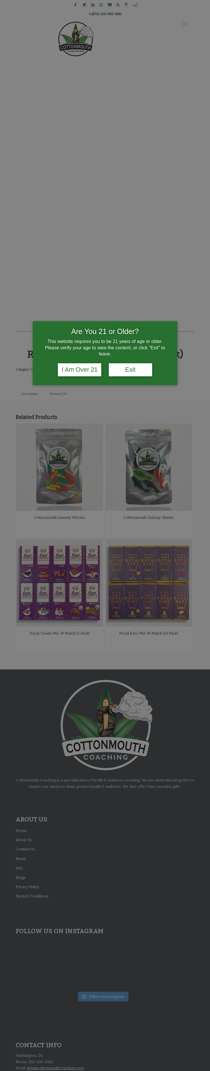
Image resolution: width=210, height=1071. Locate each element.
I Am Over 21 (79, 369)
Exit (130, 369)
